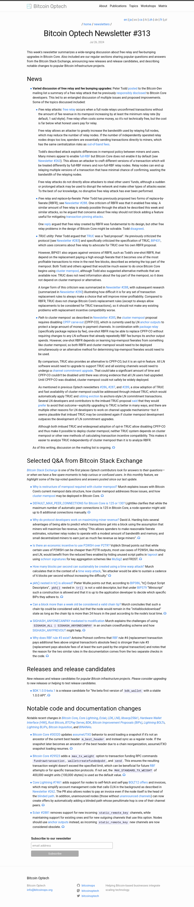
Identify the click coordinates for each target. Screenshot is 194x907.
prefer (42, 405)
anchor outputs (150, 322)
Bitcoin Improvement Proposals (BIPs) (117, 722)
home (87, 24)
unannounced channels (135, 794)
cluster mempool (67, 271)
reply (47, 224)
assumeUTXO (82, 734)
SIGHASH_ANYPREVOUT (49, 630)
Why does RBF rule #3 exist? (52, 637)
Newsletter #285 (104, 317)
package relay (149, 327)
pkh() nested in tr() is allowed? (53, 583)
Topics (133, 6)
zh (151, 19)
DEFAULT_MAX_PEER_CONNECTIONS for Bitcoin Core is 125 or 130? (79, 503)
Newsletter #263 (49, 161)
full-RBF (85, 156)
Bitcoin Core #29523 (46, 755)
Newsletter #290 (71, 292)
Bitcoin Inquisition (60, 726)
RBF (115, 637)
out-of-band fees (98, 144)
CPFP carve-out (73, 322)
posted (132, 88)
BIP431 (155, 240)
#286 (103, 387)
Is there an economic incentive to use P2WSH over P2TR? (71, 545)
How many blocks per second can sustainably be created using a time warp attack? (88, 566)
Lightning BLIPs (37, 726)
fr (161, 19)
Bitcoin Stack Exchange (42, 470)
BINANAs (85, 726)
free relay (69, 109)
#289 (125, 387)
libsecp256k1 (130, 717)
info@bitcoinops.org (39, 887)
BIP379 (142, 587)
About (103, 6)
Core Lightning (88, 717)
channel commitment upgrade (72, 370)
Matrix (163, 6)
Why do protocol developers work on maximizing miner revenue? (76, 520)
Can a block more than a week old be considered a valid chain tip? (77, 604)
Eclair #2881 (41, 811)
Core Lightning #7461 (47, 780)
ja (130, 19)
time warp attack (89, 571)
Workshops (148, 6)
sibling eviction (89, 396)
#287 (111, 387)
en (125, 19)
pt (165, 19)
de (156, 19)
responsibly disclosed (131, 93)
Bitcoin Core (70, 717)
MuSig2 (117, 559)
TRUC (90, 236)
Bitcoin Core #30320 (46, 734)
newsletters (102, 24)
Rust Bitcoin (56, 722)
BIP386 (135, 583)
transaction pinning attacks (84, 217)
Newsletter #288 (76, 203)
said (135, 401)
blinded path (46, 794)
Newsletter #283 (68, 240)
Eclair (102, 717)
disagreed (137, 229)
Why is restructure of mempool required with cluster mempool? (75, 487)
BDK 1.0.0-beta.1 (44, 690)
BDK (88, 722)
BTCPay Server (74, 722)
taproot (152, 554)
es (135, 19)
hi (146, 19)
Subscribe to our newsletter (51, 836)
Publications (118, 6)
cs (140, 19)
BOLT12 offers (138, 780)
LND (117, 717)
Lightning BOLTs (154, 722)
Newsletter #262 (44, 789)
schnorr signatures (53, 559)
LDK (110, 717)
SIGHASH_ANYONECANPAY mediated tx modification (69, 621)
